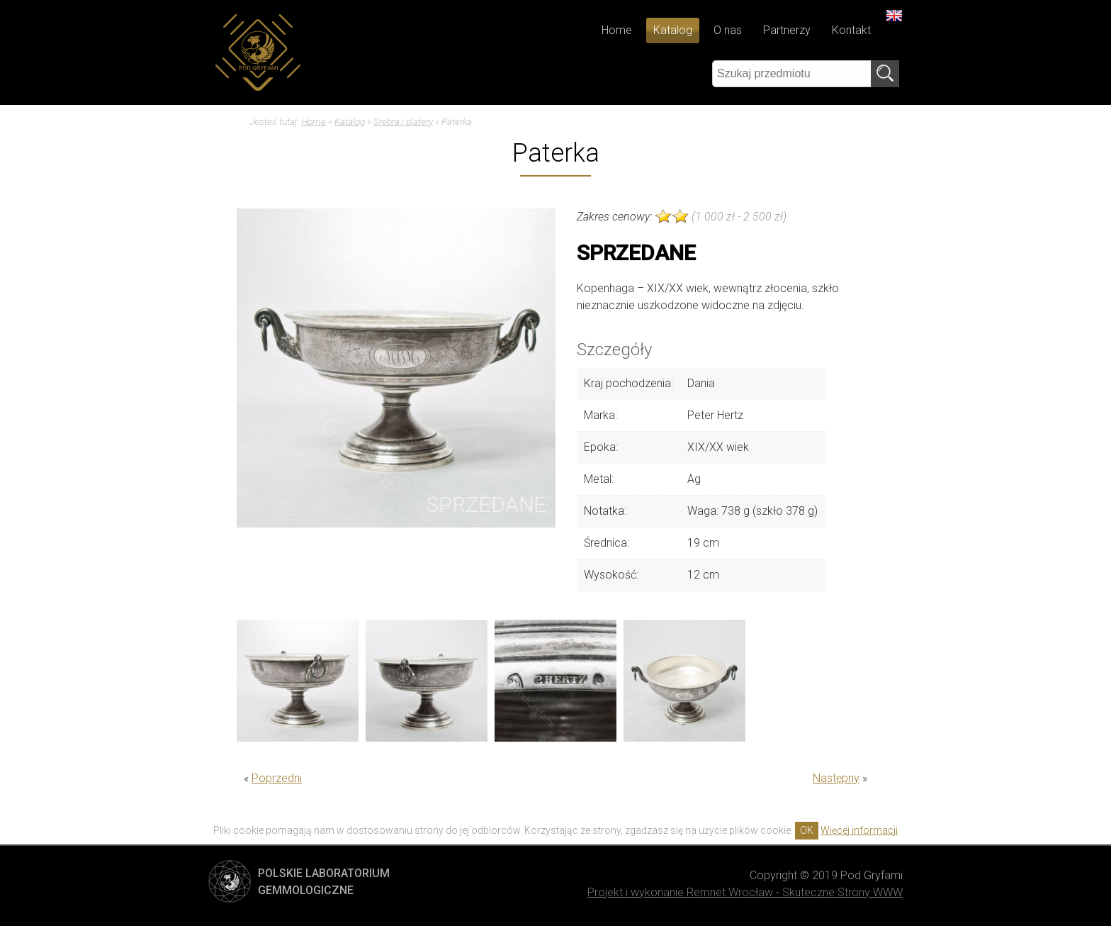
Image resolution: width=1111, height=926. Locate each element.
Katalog (672, 30)
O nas (728, 30)
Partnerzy (787, 30)
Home (617, 30)
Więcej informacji (859, 830)
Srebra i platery (403, 121)
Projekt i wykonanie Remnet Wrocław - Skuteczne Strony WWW (745, 892)
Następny (836, 778)
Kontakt (851, 30)
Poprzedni (277, 778)
